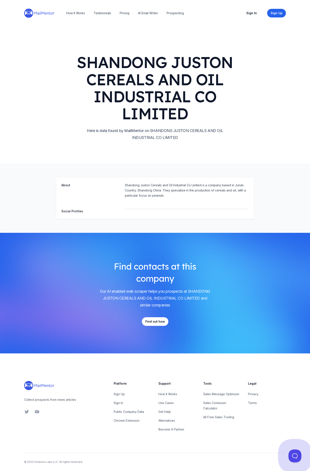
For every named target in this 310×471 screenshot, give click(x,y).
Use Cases (166, 403)
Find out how (155, 321)
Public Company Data (129, 411)
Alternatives (166, 420)
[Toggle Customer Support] (294, 455)
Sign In (251, 13)
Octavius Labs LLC (46, 461)
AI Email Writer (148, 13)
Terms (252, 403)
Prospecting (175, 13)
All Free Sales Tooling (218, 417)
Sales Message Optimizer (221, 394)
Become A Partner (171, 429)
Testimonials (102, 13)
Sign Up (119, 394)
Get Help (164, 411)
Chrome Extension (127, 420)
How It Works (75, 13)
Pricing (124, 13)
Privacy (253, 394)
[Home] (39, 13)
